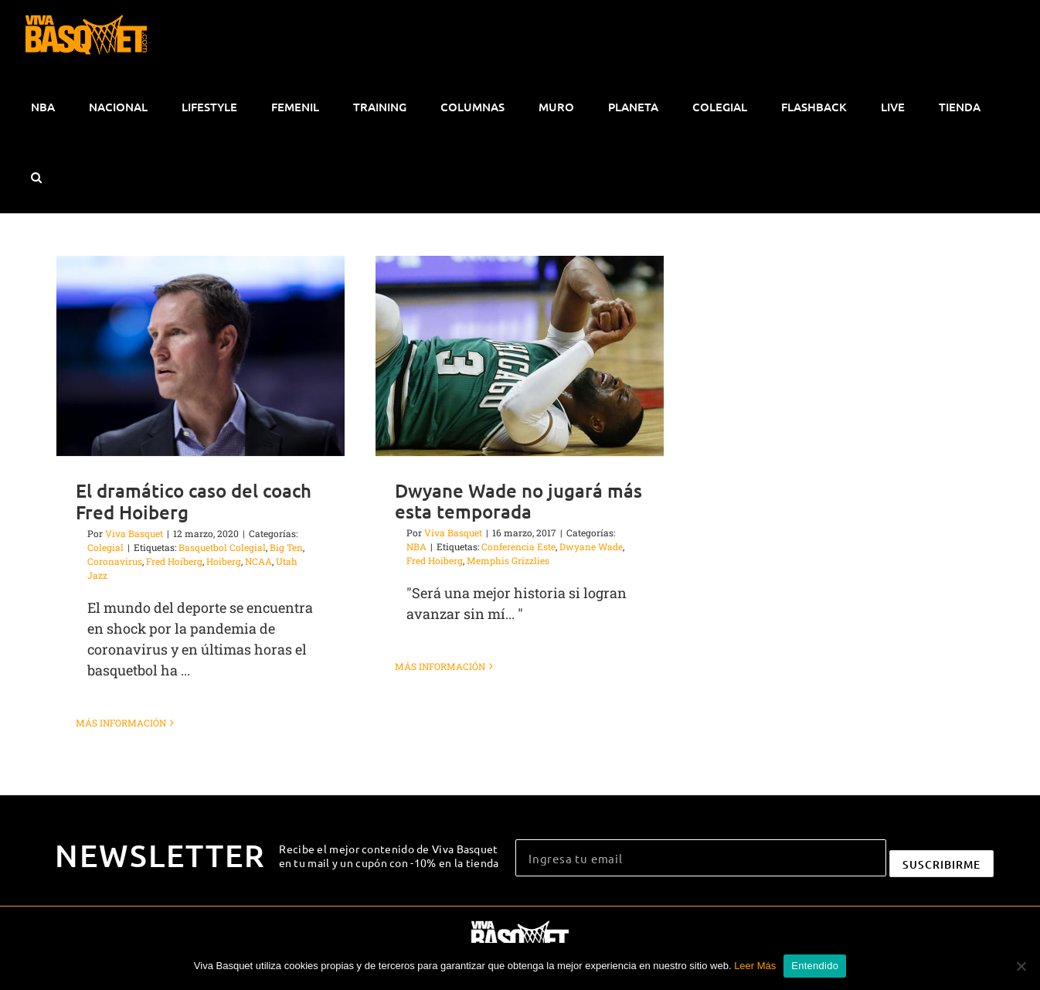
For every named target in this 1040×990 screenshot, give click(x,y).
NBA (416, 546)
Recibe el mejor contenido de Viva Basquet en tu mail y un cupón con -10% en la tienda (389, 855)
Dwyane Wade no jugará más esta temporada (518, 500)
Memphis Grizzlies (508, 560)
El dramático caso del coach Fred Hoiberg (193, 500)
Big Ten (286, 547)
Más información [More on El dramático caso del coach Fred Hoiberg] (121, 722)
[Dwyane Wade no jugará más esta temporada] (520, 356)
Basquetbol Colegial (222, 547)
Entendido (814, 965)
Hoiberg (223, 561)
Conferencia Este (518, 546)
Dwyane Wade (591, 546)
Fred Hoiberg (174, 561)
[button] (36, 177)
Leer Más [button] (755, 965)
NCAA (258, 561)
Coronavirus (114, 561)
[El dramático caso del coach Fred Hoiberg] (200, 356)
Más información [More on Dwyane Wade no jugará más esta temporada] (440, 722)
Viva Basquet (134, 533)
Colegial (105, 547)
